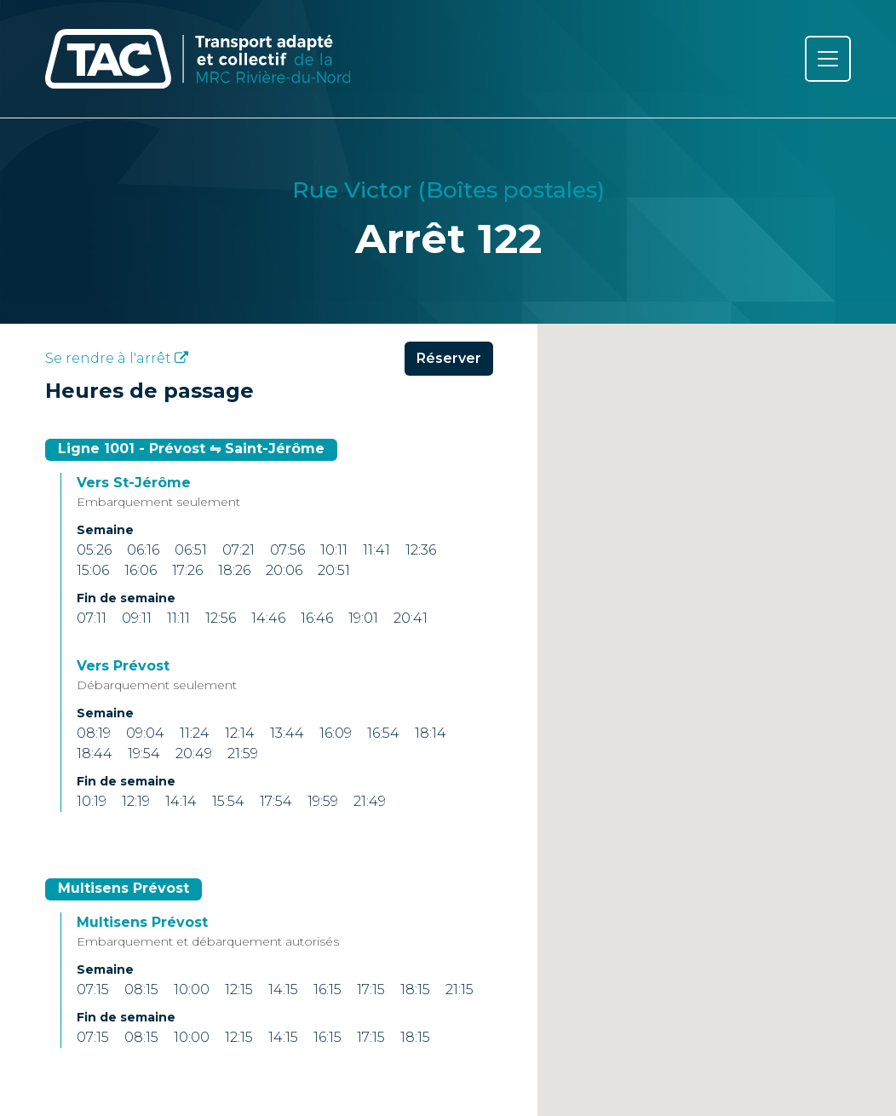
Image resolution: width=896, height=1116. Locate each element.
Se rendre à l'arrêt (116, 365)
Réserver (448, 365)
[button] (717, 761)
